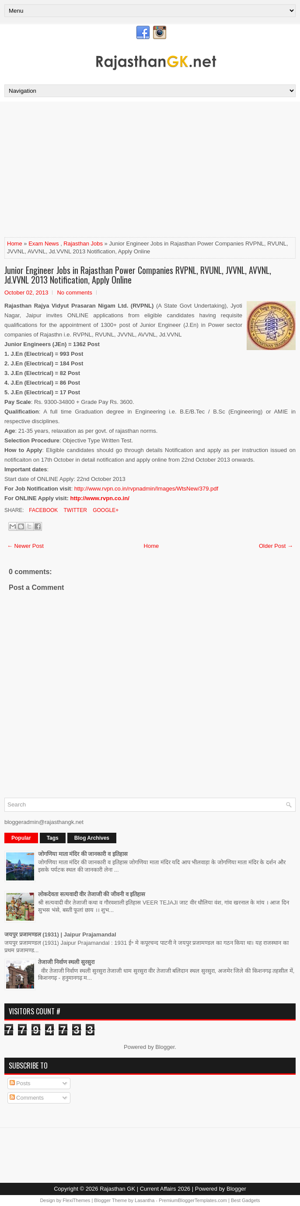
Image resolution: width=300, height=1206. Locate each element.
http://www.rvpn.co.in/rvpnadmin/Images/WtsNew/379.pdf (146, 488)
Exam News (43, 243)
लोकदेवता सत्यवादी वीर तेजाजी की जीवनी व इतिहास (91, 894)
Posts (20, 1083)
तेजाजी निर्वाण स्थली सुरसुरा (66, 962)
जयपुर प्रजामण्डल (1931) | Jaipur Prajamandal (60, 934)
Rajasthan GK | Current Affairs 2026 (145, 1188)
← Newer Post (25, 546)
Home (14, 243)
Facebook (43, 510)
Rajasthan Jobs (83, 243)
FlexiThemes (76, 1200)
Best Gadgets (245, 1200)
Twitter (74, 510)
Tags (53, 838)
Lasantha (144, 1200)
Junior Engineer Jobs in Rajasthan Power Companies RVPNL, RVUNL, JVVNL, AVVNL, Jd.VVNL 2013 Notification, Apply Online (137, 274)
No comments (74, 292)
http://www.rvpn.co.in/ (99, 498)
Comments (27, 1097)
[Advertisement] (150, 171)
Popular (21, 838)
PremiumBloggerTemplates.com (193, 1200)
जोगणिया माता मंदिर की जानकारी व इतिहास (83, 854)
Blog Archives (91, 838)
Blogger (164, 1047)
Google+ (105, 510)
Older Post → (276, 546)
